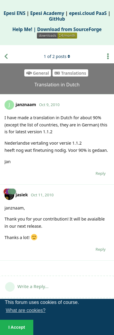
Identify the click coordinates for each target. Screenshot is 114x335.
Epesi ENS (15, 13)
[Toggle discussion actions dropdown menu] (108, 56)
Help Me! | (24, 29)
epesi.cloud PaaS (88, 13)
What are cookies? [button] (26, 310)
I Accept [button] (16, 327)
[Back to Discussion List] (6, 56)
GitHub (57, 19)
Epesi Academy (47, 13)
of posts (57, 56)
